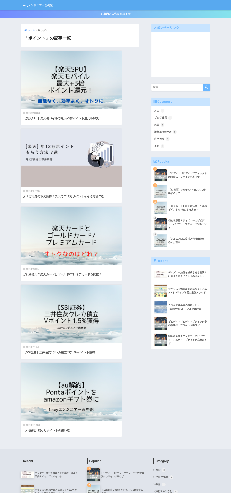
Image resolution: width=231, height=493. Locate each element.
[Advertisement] (180, 54)
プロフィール (93, 483)
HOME (115, 477)
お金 (159, 111)
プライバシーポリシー (115, 483)
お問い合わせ (137, 483)
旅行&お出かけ (166, 132)
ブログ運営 (163, 118)
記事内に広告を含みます (116, 14)
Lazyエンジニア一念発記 (44, 5)
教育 (159, 125)
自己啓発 (162, 139)
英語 (159, 146)
